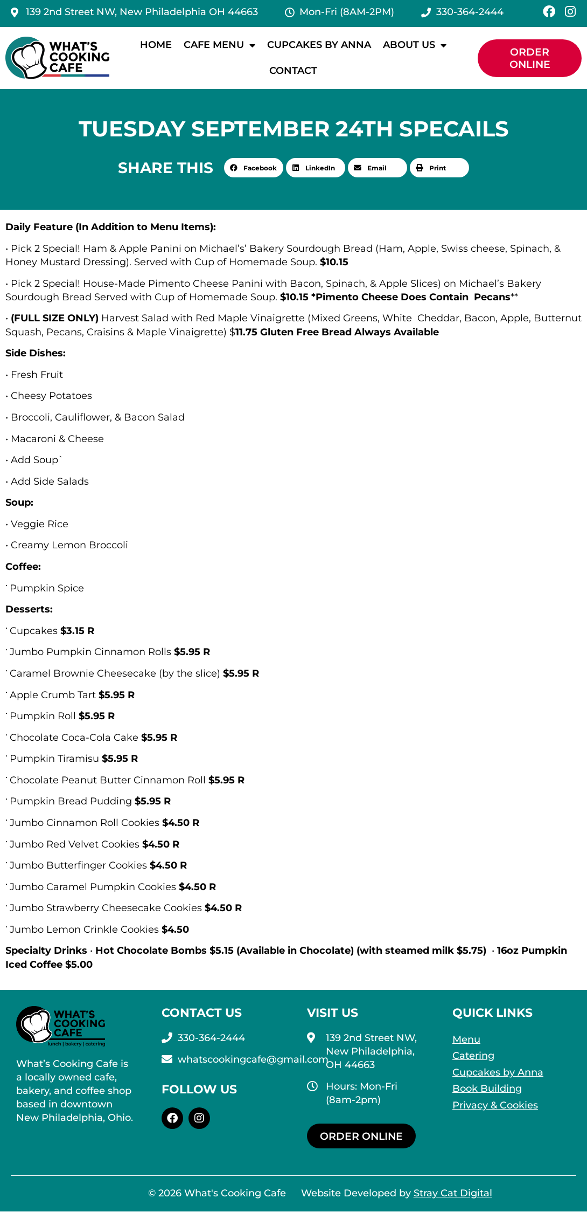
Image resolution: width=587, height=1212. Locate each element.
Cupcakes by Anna (319, 45)
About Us (414, 45)
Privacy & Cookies (495, 1105)
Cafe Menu (219, 45)
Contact (293, 71)
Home (156, 45)
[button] (253, 167)
